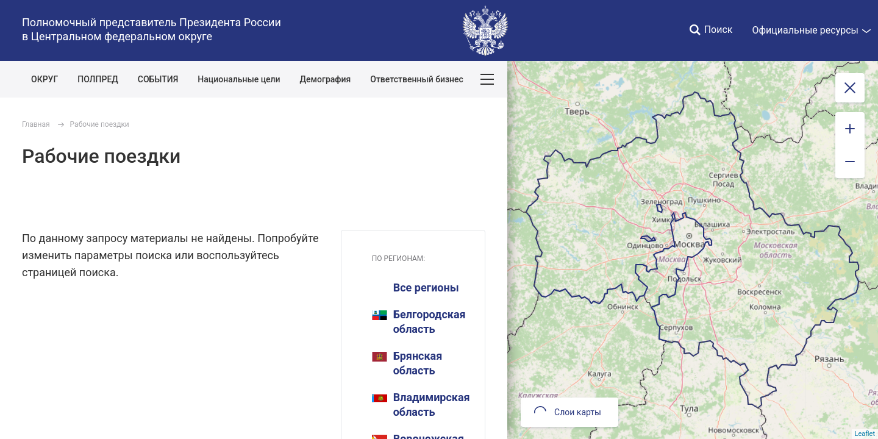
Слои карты (567, 412)
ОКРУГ (44, 79)
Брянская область (407, 363)
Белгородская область (419, 321)
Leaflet (865, 434)
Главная (36, 124)
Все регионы (426, 287)
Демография (325, 79)
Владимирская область (421, 404)
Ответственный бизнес (416, 79)
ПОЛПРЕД (97, 79)
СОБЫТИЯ (158, 79)
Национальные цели (239, 79)
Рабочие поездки (99, 124)
